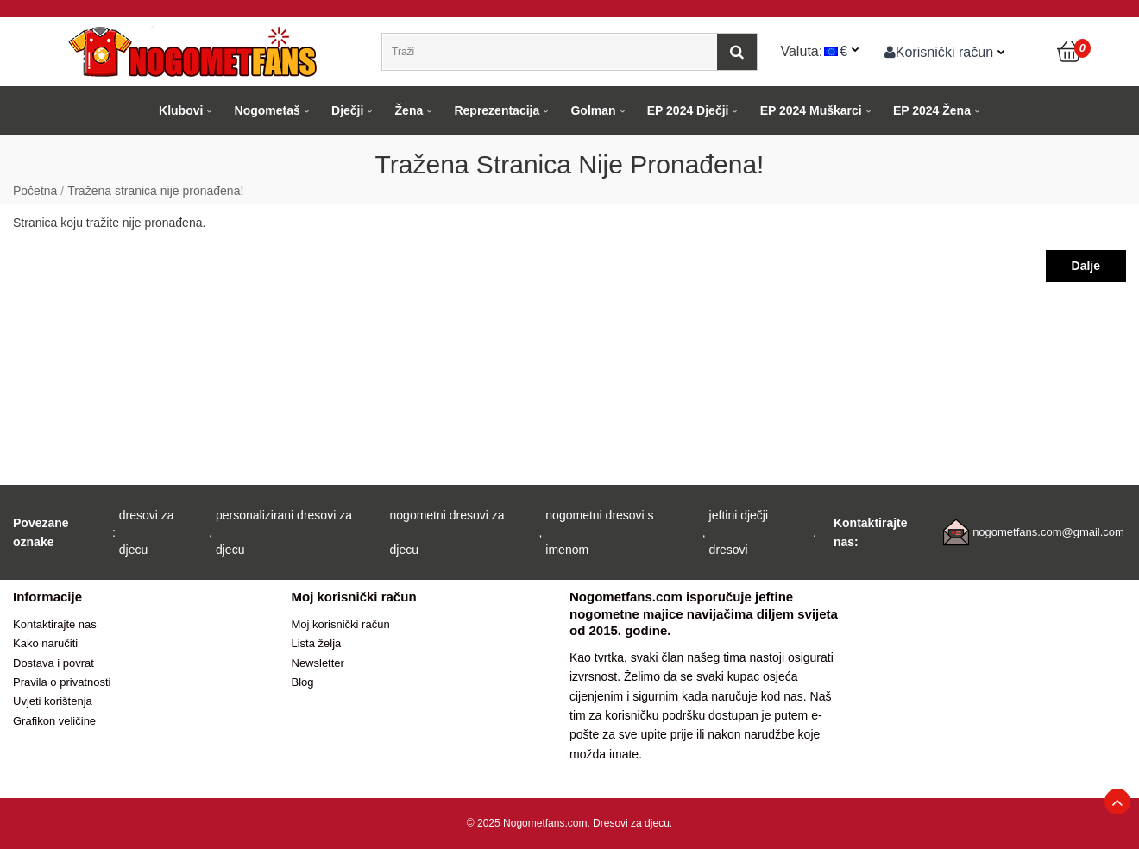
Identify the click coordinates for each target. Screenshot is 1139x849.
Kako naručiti (45, 643)
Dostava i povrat (53, 663)
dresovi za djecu (146, 532)
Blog (303, 682)
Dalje (1086, 266)
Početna (35, 191)
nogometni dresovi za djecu (447, 532)
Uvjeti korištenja (52, 701)
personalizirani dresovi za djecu (284, 532)
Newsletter (318, 663)
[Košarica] (1070, 52)
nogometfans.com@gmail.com (1048, 531)
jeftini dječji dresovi (738, 532)
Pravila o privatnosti (61, 682)
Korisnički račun (939, 52)
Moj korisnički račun (341, 624)
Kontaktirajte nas (55, 624)
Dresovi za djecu (631, 823)
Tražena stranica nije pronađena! (155, 191)
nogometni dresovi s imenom (599, 532)
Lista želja (317, 643)
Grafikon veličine (54, 720)
